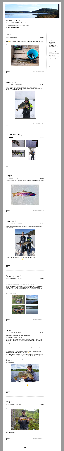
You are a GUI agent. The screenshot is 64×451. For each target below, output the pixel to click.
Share (7, 72)
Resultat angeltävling (14, 134)
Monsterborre (11, 82)
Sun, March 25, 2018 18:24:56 (17, 223)
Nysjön (8, 330)
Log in (50, 66)
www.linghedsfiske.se (15, 27)
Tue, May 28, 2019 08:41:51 (17, 37)
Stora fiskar (42, 37)
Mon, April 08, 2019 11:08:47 (17, 84)
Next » (25, 447)
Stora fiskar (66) (51, 33)
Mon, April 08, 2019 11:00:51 (17, 137)
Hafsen (8, 35)
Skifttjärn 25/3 (11, 221)
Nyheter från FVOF (13, 20)
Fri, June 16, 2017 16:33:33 (17, 404)
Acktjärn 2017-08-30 (13, 276)
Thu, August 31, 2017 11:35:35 (17, 278)
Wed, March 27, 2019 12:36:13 (17, 178)
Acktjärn (9, 176)
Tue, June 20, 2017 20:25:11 (17, 332)
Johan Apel (11, 37)
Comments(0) (8, 71)
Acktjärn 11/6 (11, 402)
